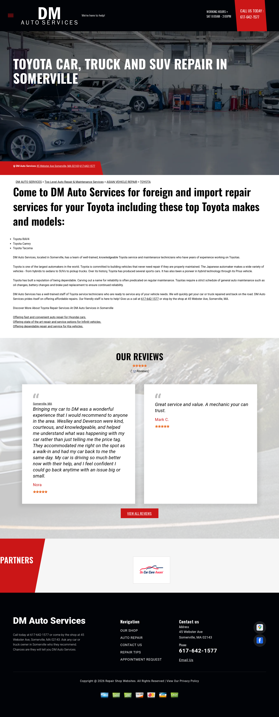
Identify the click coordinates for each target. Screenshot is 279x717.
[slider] (139, 365)
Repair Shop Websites (120, 681)
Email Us (186, 660)
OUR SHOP (129, 630)
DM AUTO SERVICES (29, 182)
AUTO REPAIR (131, 638)
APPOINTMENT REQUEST (141, 659)
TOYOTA (145, 182)
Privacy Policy (189, 681)
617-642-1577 (249, 17)
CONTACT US (131, 645)
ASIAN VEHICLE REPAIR (122, 182)
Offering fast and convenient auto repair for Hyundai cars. (49, 317)
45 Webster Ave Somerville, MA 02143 (58, 166)
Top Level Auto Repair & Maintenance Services (74, 182)
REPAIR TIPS (130, 652)
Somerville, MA (42, 403)
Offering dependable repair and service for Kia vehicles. (48, 326)
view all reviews (139, 513)
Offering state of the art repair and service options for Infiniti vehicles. (57, 322)
